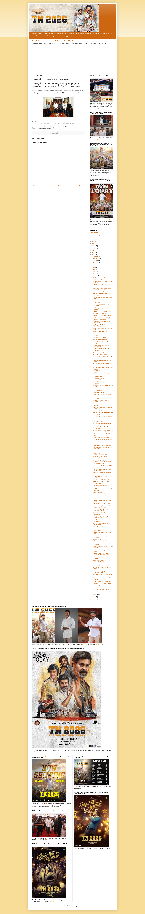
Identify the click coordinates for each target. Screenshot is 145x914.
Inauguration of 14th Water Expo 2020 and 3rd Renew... (102, 466)
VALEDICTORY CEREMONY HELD (102, 479)
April (94, 273)
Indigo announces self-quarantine (101, 291)
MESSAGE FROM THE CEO (100, 332)
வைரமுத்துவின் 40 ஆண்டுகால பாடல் (102, 410)
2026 (93, 241)
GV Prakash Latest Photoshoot (100, 354)
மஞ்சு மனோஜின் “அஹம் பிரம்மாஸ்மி (102, 496)
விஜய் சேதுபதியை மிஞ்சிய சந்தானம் (102, 373)
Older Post (81, 185)
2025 (93, 243)
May (94, 271)
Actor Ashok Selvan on (98, 463)
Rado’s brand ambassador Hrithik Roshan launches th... (101, 510)
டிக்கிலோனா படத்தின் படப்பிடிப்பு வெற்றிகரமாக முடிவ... (102, 506)
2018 (93, 599)
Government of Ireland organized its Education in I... (102, 578)
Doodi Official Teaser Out (99, 352)
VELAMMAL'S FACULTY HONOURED (102, 315)
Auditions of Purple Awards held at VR (102, 581)
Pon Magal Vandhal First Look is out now (103, 587)
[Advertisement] (72, 59)
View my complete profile (96, 235)
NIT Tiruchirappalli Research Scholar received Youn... (102, 482)
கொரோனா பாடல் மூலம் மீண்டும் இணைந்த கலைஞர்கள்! (101, 318)
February (95, 592)
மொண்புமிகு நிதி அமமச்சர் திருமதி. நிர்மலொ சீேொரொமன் (102, 289)
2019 (93, 597)
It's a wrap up (96, 398)
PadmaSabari (95, 232)
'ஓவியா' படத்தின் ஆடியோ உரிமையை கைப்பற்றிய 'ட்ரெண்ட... (103, 417)
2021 (93, 252)
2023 (93, 248)
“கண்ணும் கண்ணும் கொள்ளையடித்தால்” (99, 493)
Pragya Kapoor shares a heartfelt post (102, 445)
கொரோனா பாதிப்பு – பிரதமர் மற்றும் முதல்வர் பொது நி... (102, 278)
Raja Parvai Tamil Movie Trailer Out (101, 589)
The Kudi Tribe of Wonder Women (101, 443)
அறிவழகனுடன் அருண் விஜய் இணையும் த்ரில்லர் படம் (100, 540)
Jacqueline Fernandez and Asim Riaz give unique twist (102, 424)
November (96, 258)
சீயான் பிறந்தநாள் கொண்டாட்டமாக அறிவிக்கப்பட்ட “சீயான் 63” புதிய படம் (54, 41)
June (94, 269)
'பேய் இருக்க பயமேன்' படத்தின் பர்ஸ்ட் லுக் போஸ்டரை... (101, 379)
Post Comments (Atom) (44, 188)
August (95, 265)
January (95, 594)
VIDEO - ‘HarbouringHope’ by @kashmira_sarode (100, 571)
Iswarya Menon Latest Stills (99, 337)
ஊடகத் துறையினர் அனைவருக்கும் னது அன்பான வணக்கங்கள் (103, 431)
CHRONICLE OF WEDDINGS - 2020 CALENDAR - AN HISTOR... (102, 517)
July (94, 267)
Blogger (79, 906)
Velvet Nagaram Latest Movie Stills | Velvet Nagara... (102, 584)
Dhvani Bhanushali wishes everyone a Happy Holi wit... (102, 408)
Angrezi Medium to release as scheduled (103, 367)
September (96, 263)
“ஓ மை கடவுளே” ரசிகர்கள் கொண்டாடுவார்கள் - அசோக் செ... (102, 460)
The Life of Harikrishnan (99, 451)
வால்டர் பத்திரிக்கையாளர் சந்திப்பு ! (102, 437)
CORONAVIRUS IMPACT (99, 392)
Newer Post (35, 185)
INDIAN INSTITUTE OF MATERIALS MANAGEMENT (102, 568)
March (95, 276)
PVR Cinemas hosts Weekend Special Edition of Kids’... (102, 557)
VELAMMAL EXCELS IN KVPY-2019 (102, 311)
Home (58, 185)
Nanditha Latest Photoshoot (100, 339)
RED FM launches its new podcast (101, 527)
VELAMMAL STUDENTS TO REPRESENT (100, 294)
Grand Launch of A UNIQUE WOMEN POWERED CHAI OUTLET (102, 561)
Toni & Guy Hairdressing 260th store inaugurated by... (102, 473)
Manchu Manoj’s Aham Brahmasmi (101, 498)
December (96, 256)
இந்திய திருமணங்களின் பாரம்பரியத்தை (99, 513)
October (95, 260)
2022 (93, 250)
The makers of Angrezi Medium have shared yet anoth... (102, 375)
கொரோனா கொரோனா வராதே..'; (101, 313)
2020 (93, 254)
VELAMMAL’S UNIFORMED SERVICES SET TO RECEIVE (103, 413)
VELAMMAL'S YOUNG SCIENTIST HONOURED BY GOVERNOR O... (102, 554)
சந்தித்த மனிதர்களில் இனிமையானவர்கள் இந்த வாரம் (102, 453)
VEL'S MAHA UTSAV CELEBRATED (102, 503)
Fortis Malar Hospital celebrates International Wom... (100, 420)
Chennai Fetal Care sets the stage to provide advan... (102, 470)
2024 (93, 246)
